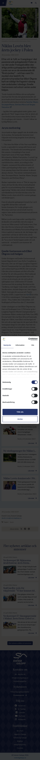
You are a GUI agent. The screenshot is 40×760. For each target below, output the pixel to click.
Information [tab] (20, 345)
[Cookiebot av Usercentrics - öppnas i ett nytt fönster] (28, 339)
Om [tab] (32, 345)
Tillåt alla (20, 412)
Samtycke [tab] (7, 345)
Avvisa (20, 419)
